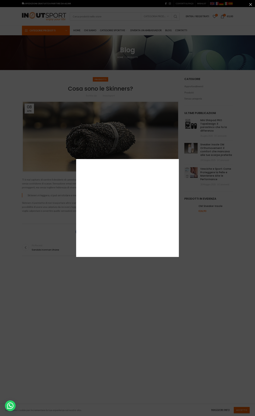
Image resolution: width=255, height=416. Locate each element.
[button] (10, 405)
